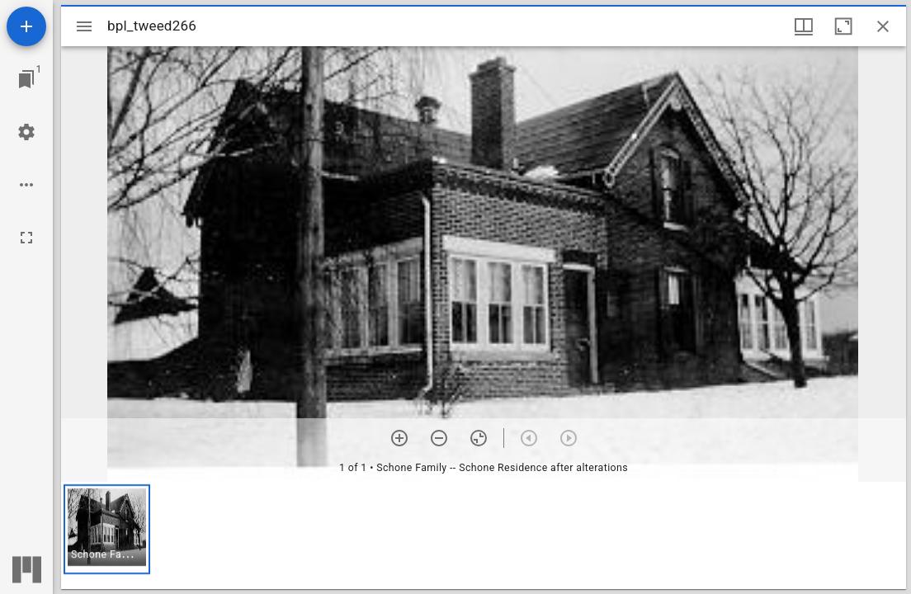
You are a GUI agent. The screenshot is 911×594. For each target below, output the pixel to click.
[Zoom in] (399, 438)
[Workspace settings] (26, 132)
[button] (107, 529)
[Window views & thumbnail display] (804, 26)
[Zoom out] (439, 438)
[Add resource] (26, 26)
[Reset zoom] (478, 438)
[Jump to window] (26, 79)
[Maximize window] (843, 26)
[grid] (483, 535)
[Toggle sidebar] (84, 26)
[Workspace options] (26, 185)
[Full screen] (26, 237)
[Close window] (883, 26)
